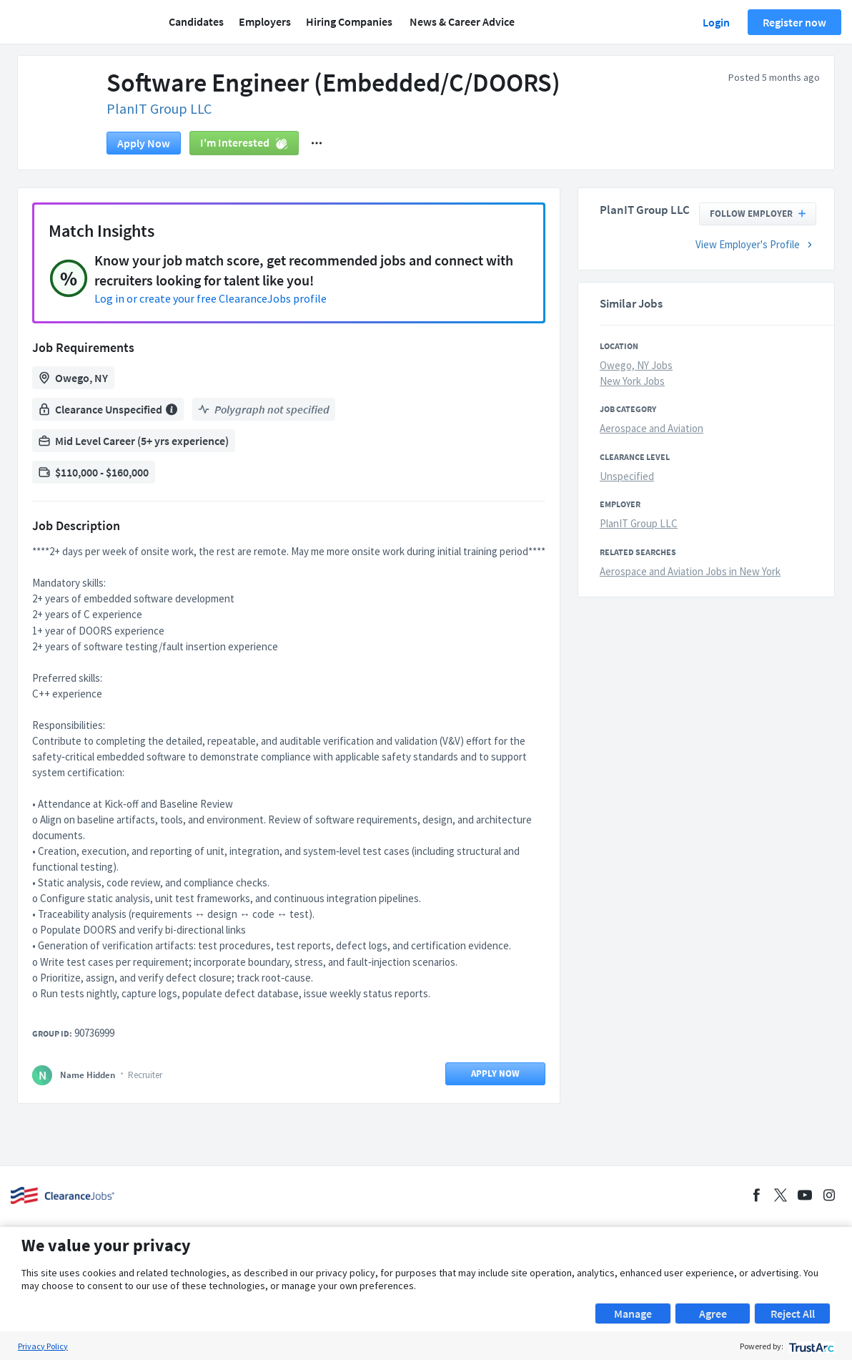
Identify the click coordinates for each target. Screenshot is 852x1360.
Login (716, 22)
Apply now (143, 143)
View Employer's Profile (755, 244)
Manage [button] (633, 1313)
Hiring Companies (349, 21)
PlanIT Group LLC (159, 108)
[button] (316, 143)
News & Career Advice (462, 21)
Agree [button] (713, 1313)
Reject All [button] (793, 1313)
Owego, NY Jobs (636, 365)
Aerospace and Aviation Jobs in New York (690, 571)
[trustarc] (810, 1346)
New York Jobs (632, 381)
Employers (265, 21)
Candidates (196, 21)
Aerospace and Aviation (651, 428)
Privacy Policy (43, 1346)
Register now (794, 22)
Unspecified (627, 476)
